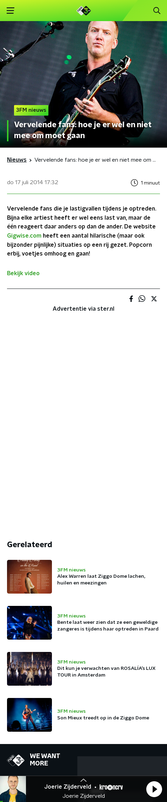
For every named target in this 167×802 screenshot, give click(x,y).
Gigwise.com (24, 236)
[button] (154, 789)
